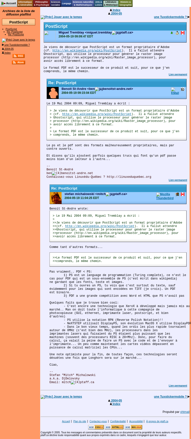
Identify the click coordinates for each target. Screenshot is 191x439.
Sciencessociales (55, 3)
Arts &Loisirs (99, 3)
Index (6, 52)
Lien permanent (178, 74)
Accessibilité (136, 421)
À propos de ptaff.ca (157, 421)
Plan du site (79, 421)
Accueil (66, 421)
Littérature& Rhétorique (111, 3)
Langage (66, 3)
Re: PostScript (15, 32)
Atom (20, 62)
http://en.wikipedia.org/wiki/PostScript (87, 50)
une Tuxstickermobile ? (16, 45)
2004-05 (8, 49)
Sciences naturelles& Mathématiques (83, 3)
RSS (20, 56)
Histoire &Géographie (126, 3)
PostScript (11, 29)
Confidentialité (118, 421)
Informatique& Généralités (25, 3)
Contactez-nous (98, 421)
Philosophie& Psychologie (41, 3)
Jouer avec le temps (18, 39)
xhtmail (185, 412)
